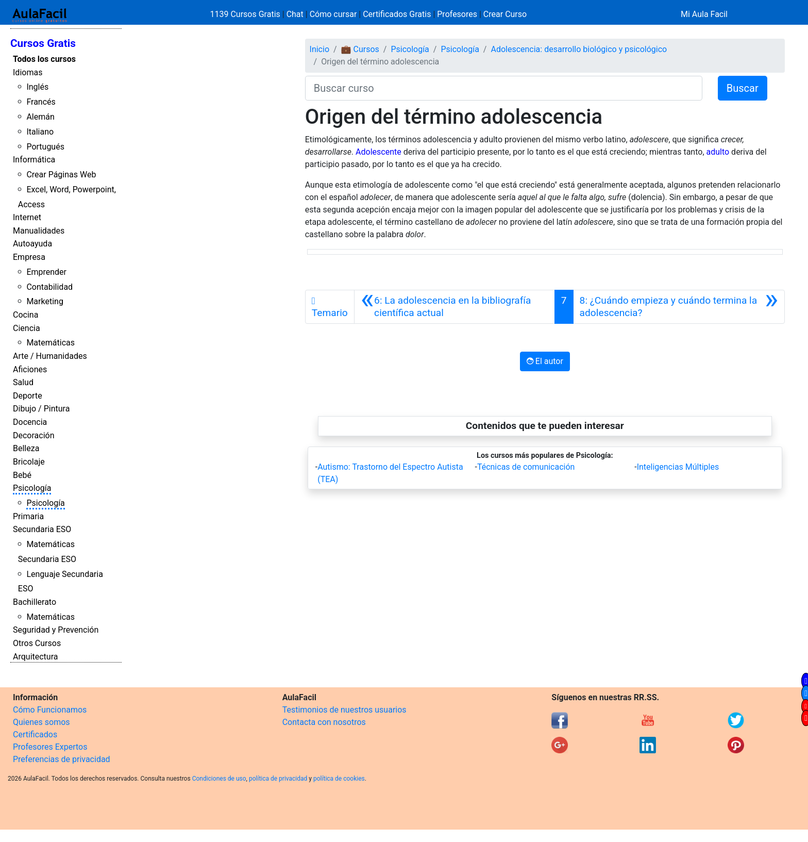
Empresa (29, 257)
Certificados (35, 734)
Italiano (40, 132)
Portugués (45, 147)
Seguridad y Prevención (55, 630)
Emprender (46, 272)
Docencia (30, 422)
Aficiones (30, 369)
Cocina (25, 315)
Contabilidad (49, 287)
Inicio (319, 49)
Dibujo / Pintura (41, 409)
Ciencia (26, 328)
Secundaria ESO (42, 529)
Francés (40, 102)
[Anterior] (454, 307)
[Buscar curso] (503, 88)
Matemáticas (50, 343)
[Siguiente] (679, 307)
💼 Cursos (360, 49)
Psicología (32, 488)
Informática (34, 159)
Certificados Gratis (397, 14)
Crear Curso (505, 14)
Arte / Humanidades (50, 356)
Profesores (457, 14)
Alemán (40, 117)
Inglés (37, 87)
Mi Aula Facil (704, 14)
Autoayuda (32, 244)
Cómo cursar (333, 14)
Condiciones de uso (219, 778)
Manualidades (38, 231)
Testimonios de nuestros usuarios (344, 710)
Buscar (743, 88)
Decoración (34, 435)
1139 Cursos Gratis (246, 14)
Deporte (27, 396)
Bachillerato (34, 602)
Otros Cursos (37, 643)
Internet (27, 217)
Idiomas (27, 72)
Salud (23, 382)
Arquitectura (35, 657)
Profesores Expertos (50, 747)
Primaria (28, 516)
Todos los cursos (44, 59)
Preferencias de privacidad (61, 759)
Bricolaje (29, 462)
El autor (545, 361)
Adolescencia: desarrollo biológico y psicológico (579, 49)
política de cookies (339, 778)
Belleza (26, 448)
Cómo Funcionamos (50, 710)
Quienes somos (41, 722)
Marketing (44, 301)
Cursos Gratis (43, 43)
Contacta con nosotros (324, 722)
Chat (295, 14)
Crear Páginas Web (61, 174)
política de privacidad (278, 778)
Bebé (22, 475)
